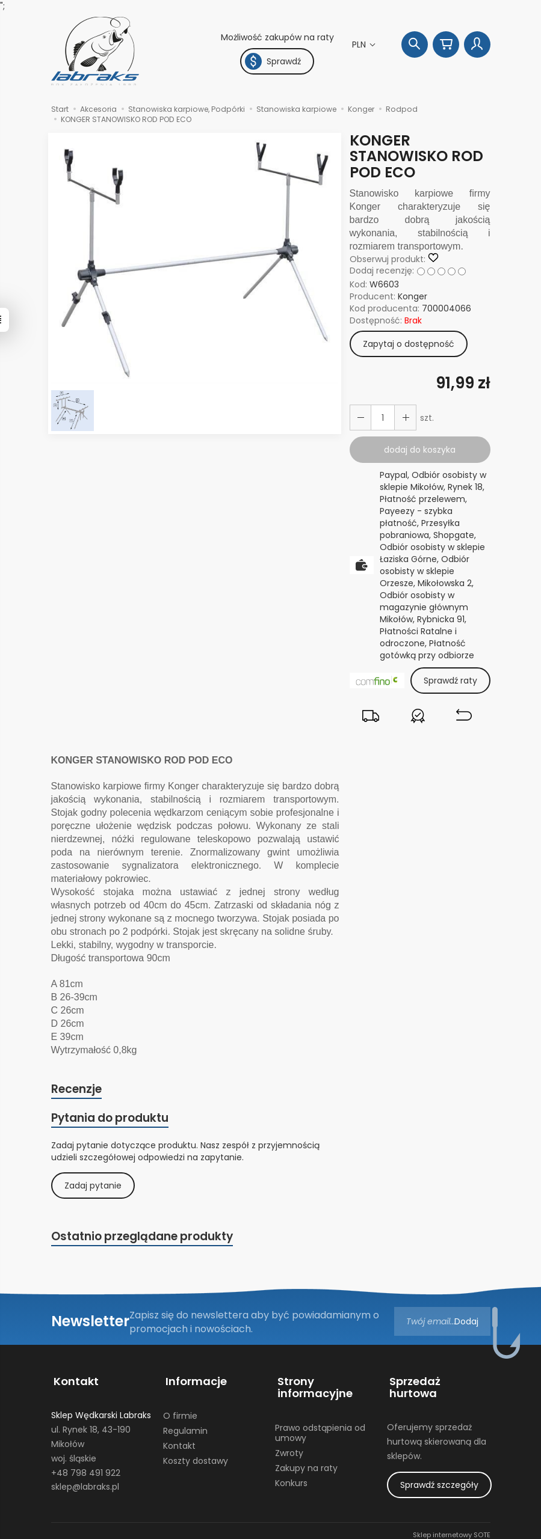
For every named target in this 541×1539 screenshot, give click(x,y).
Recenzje (77, 1090)
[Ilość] (381, 417)
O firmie (180, 1412)
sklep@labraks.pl (85, 1482)
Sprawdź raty (450, 681)
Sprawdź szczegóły (439, 1468)
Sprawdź (273, 61)
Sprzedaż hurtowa (437, 1380)
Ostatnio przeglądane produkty (144, 1238)
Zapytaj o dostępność (408, 344)
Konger (412, 296)
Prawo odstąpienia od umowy (320, 1429)
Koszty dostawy (195, 1456)
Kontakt (73, 1380)
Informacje (193, 1380)
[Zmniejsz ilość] (403, 417)
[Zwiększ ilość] (360, 417)
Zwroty (289, 1448)
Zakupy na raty (306, 1463)
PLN (360, 44)
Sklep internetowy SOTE (451, 1527)
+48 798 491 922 (85, 1468)
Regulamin (185, 1427)
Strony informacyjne (312, 1386)
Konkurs (291, 1478)
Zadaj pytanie (93, 1187)
